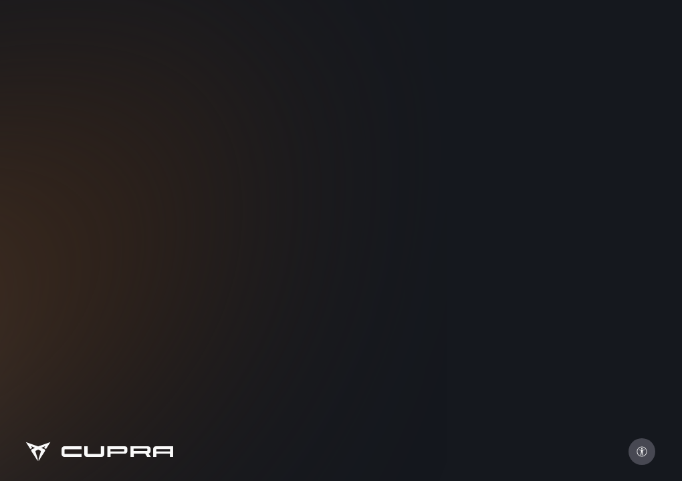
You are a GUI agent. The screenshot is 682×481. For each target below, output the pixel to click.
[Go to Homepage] (99, 451)
